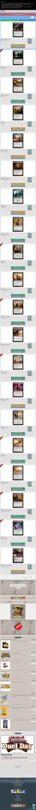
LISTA (27, 20)
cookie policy (19, 5)
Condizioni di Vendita (18, 800)
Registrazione (18, 797)
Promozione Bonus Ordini (18, 799)
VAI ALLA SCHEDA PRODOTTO (18, 47)
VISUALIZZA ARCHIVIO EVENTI (30, 775)
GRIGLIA (9, 20)
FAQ (18, 796)
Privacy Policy (18, 798)
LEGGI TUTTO (33, 642)
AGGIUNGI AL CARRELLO (18, 73)
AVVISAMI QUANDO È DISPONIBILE (18, 45)
